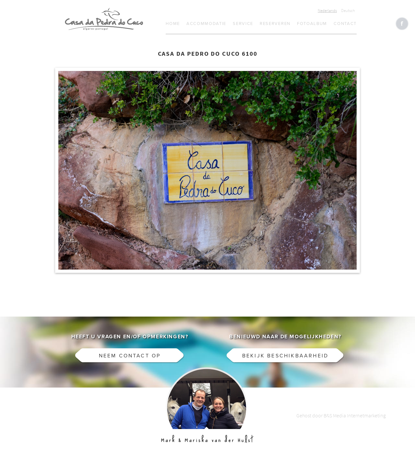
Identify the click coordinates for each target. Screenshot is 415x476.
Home (173, 23)
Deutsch (348, 10)
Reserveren (275, 23)
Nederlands (327, 10)
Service (243, 23)
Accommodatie (206, 23)
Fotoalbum (312, 23)
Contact (345, 23)
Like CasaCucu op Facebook (402, 23)
